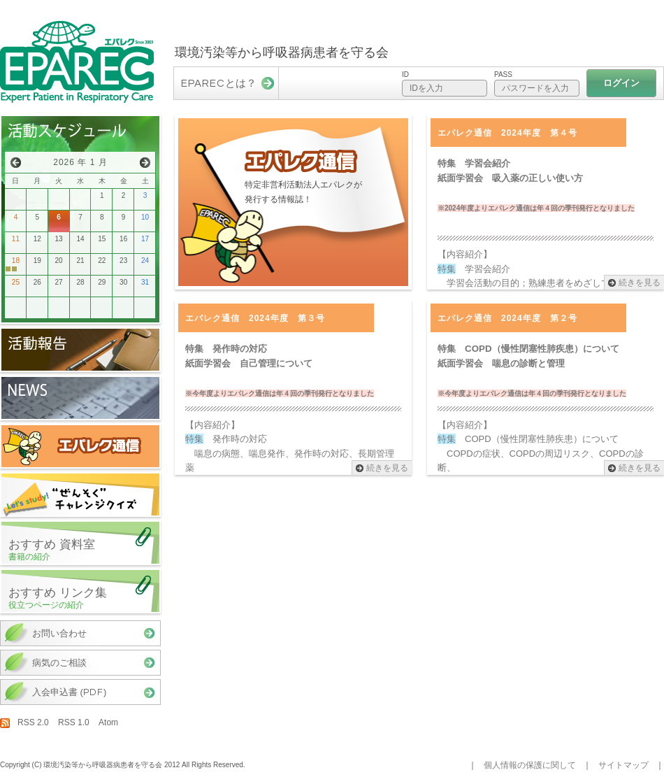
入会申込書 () (69, 692)
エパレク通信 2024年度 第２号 (507, 318)
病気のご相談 (59, 662)
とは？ (219, 83)
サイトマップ (623, 765)
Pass (503, 74)
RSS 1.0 (73, 722)
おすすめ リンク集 (83, 598)
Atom (108, 722)
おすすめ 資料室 (83, 550)
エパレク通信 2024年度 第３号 (255, 318)
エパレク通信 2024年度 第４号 (507, 133)
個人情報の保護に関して (530, 765)
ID (405, 74)
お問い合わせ (59, 633)
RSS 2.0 (33, 722)
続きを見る (640, 282)
